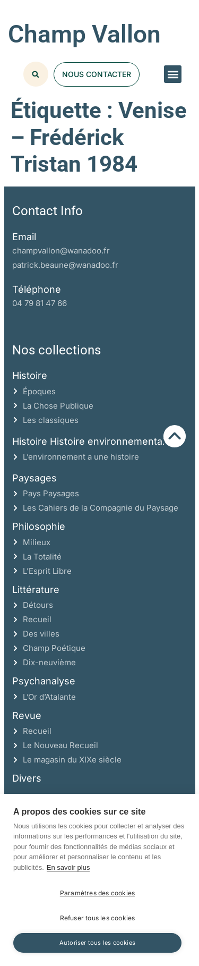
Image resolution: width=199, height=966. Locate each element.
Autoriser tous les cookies (97, 942)
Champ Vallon (84, 34)
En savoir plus (68, 867)
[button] (172, 74)
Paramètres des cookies (97, 893)
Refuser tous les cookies (97, 918)
